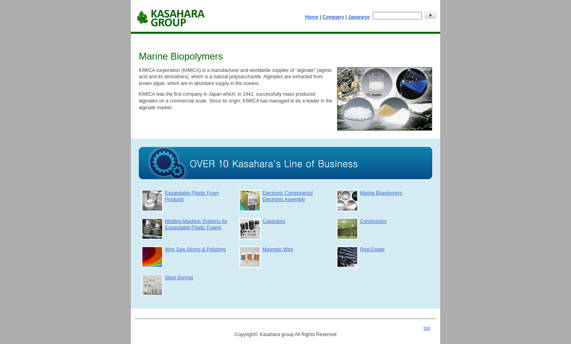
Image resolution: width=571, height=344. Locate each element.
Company (333, 17)
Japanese (359, 17)
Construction (373, 221)
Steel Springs (179, 277)
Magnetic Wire (278, 249)
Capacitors (274, 221)
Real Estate (372, 249)
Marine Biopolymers (381, 193)
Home (311, 17)
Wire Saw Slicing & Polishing (195, 249)
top (426, 328)
